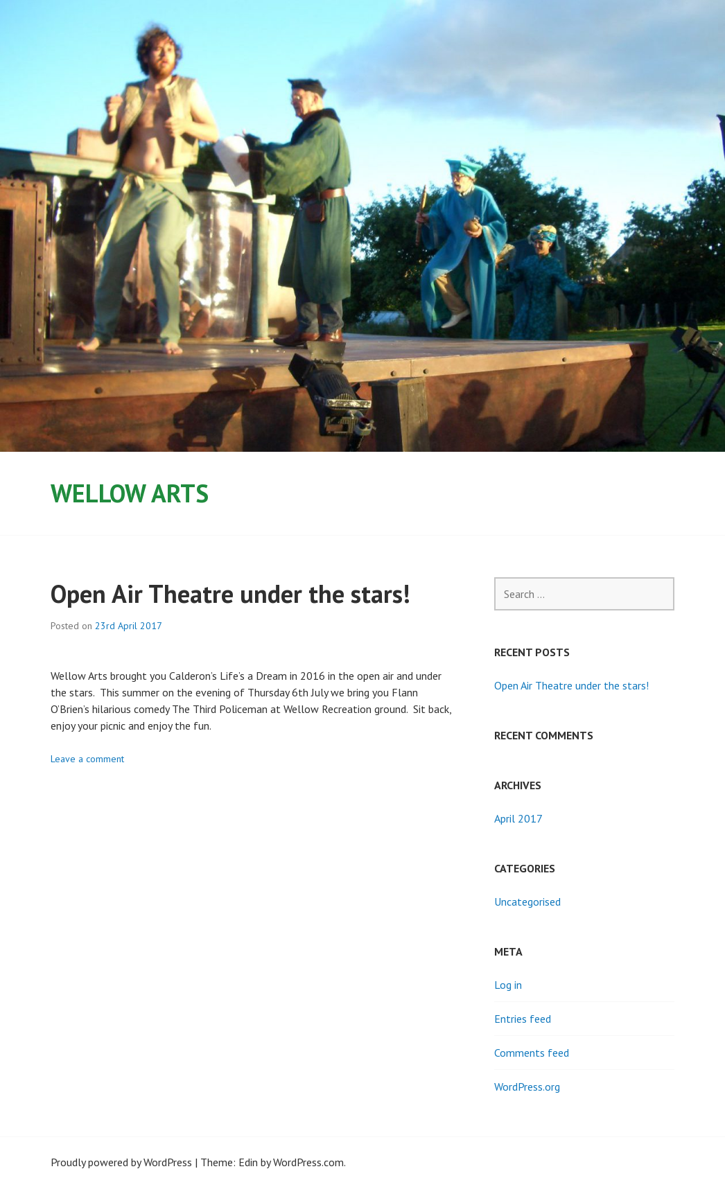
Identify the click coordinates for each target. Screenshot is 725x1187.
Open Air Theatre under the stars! (230, 593)
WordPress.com (308, 1162)
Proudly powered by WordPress (121, 1162)
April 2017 (518, 818)
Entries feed (522, 1019)
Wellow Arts (130, 493)
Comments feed (531, 1052)
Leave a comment (87, 759)
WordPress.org (527, 1086)
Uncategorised (527, 901)
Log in (508, 985)
